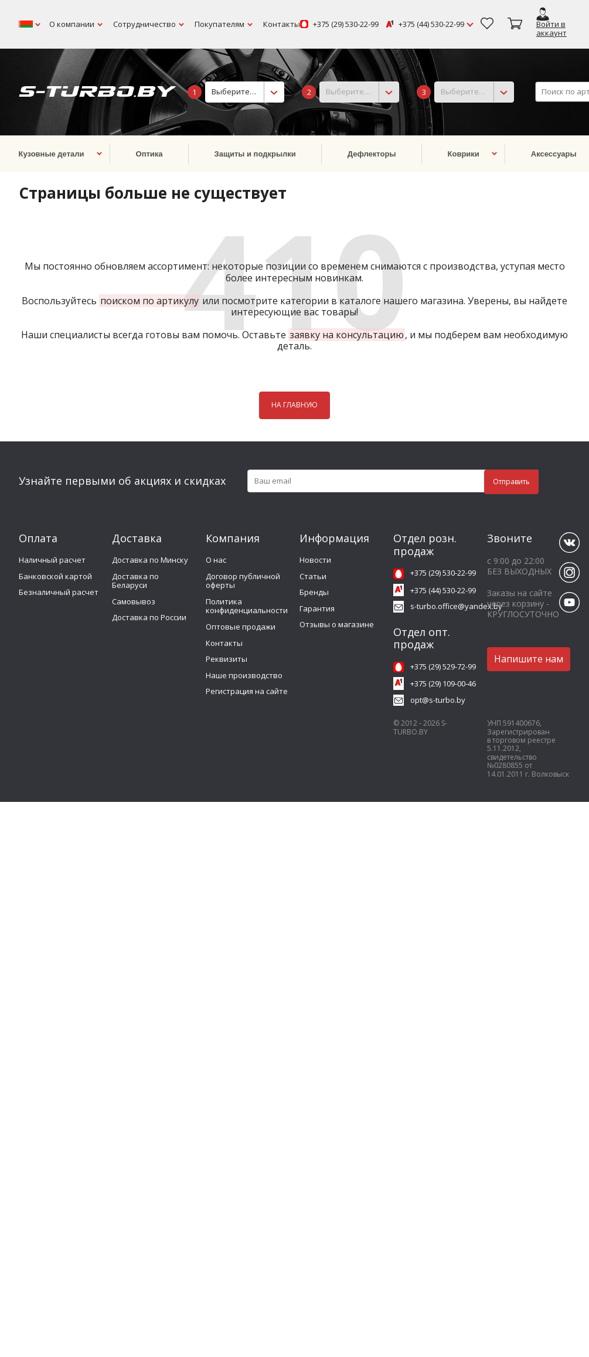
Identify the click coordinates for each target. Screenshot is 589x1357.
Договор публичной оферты (243, 581)
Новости (315, 560)
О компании (71, 24)
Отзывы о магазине (336, 624)
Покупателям (219, 24)
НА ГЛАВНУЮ (294, 405)
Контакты (281, 24)
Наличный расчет (52, 560)
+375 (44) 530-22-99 (431, 24)
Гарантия (317, 608)
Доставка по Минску (150, 560)
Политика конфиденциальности (247, 606)
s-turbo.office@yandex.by (456, 606)
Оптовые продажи (240, 626)
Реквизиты (226, 659)
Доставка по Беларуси (135, 581)
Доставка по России (149, 617)
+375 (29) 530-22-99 (346, 24)
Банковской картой (55, 576)
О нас (216, 560)
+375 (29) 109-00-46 (443, 683)
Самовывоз (133, 601)
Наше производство (244, 675)
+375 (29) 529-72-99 (443, 666)
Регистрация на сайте (247, 691)
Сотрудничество (144, 24)
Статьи (312, 576)
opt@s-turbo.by (437, 700)
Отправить (511, 482)
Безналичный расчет (58, 592)
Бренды (314, 592)
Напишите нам (528, 658)
